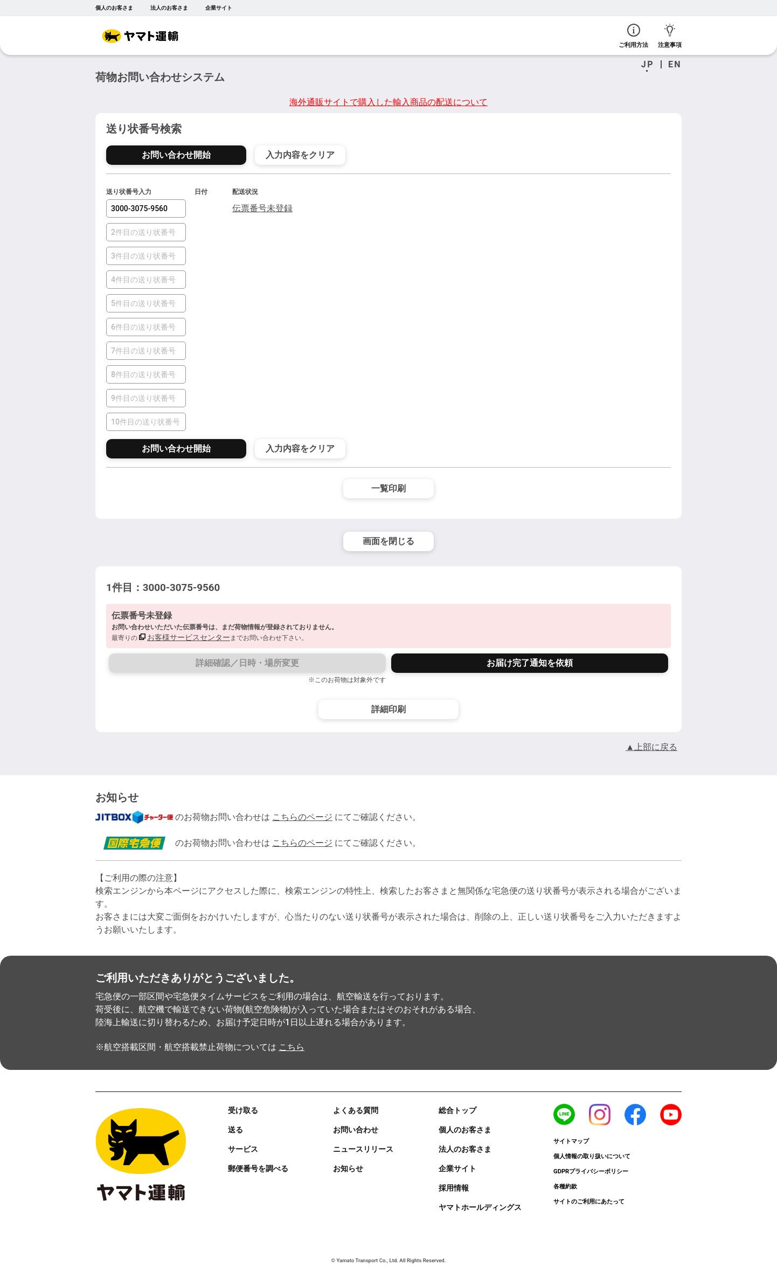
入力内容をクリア (300, 155)
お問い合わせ (355, 1129)
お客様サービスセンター (188, 637)
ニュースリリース (363, 1149)
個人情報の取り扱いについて (591, 1156)
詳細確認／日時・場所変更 (247, 663)
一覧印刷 (388, 488)
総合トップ (457, 1110)
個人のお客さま (114, 8)
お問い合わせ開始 (176, 155)
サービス (243, 1149)
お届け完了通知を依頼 (530, 663)
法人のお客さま (169, 8)
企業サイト (218, 8)
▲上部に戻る (651, 747)
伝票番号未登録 (262, 208)
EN (675, 64)
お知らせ (348, 1168)
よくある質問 (355, 1110)
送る (235, 1129)
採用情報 (454, 1188)
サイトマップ (571, 1141)
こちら (291, 1047)
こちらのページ (302, 817)
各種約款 (565, 1186)
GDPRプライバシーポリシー (590, 1171)
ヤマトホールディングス (480, 1207)
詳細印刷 (388, 709)
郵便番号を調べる (258, 1168)
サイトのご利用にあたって (589, 1201)
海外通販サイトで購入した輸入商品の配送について (388, 102)
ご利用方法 (633, 36)
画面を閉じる (388, 541)
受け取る (243, 1110)
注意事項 (670, 36)
